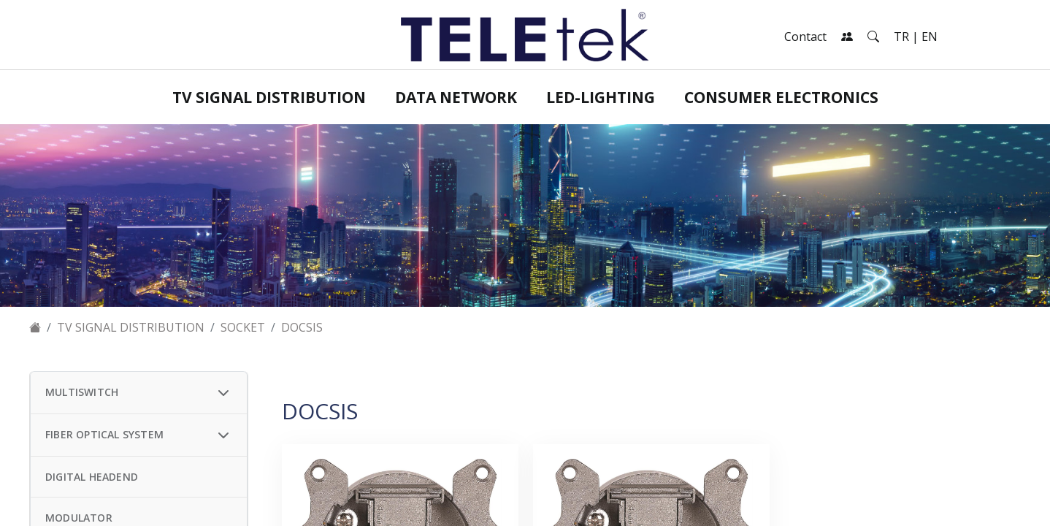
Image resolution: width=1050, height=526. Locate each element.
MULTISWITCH (81, 392)
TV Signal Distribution (269, 97)
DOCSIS (302, 327)
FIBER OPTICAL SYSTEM (104, 434)
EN (929, 36)
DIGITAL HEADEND (91, 477)
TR (901, 36)
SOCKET (243, 327)
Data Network (456, 97)
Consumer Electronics (781, 97)
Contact (805, 36)
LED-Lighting (600, 97)
